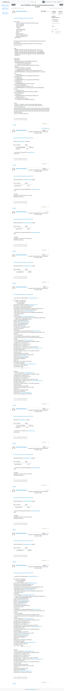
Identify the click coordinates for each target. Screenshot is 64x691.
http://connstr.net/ (37, 330)
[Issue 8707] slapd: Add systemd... (56, 8)
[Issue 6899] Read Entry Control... (18, 8)
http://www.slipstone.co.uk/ (36, 348)
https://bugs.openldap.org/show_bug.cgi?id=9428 (23, 18)
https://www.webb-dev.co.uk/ (37, 380)
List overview (5, 5)
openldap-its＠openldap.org (21, 11)
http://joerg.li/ (23, 325)
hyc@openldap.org (22, 141)
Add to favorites (55, 23)
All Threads (5, 8)
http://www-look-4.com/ (32, 304)
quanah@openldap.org (26, 179)
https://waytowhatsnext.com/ (28, 372)
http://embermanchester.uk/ (28, 340)
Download (5, 13)
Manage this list (48, 1)
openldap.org (6, 2)
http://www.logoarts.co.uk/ (24, 356)
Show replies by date (46, 128)
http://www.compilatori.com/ (29, 311)
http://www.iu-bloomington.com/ (25, 392)
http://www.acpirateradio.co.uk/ (30, 363)
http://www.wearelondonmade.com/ (28, 316)
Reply (14, 125)
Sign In (55, 1)
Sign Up (60, 1)
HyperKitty (32, 689)
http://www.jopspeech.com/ (24, 321)
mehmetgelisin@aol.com (33, 297)
